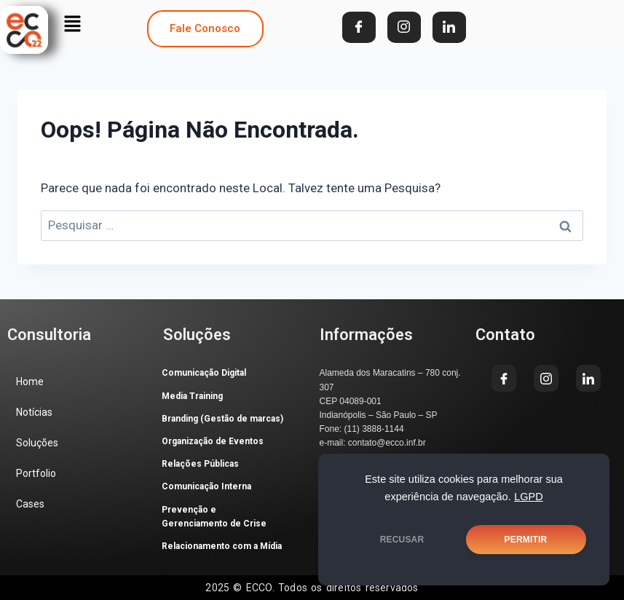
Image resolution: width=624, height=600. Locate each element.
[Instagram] (404, 27)
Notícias (34, 412)
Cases (30, 504)
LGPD (528, 496)
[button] (72, 23)
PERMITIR (526, 539)
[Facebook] (359, 27)
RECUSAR (402, 539)
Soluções (37, 443)
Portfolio (36, 473)
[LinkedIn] (449, 27)
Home (30, 381)
